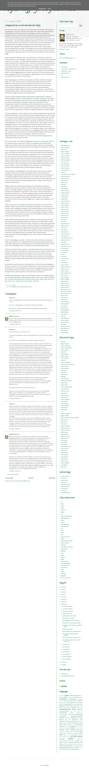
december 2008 (67, 606)
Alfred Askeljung (65, 147)
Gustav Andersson (65, 201)
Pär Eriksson (64, 450)
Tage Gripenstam (65, 328)
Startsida (31, 478)
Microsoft (74, 704)
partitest (68, 736)
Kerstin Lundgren (65, 250)
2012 (62, 594)
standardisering (79, 744)
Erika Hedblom (64, 188)
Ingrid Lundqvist (65, 225)
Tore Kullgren (64, 465)
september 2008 (67, 611)
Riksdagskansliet (65, 310)
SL (79, 707)
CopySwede (61, 700)
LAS (60, 704)
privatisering (80, 739)
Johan (37, 279)
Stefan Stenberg (65, 320)
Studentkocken (64, 673)
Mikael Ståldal (64, 434)
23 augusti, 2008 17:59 (15, 310)
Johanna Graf (64, 397)
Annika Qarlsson (65, 170)
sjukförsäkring (72, 742)
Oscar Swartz (64, 440)
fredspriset (67, 726)
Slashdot (63, 557)
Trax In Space (64, 567)
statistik (61, 745)
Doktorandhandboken (66, 516)
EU (68, 700)
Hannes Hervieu (65, 207)
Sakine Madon (64, 452)
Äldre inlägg (52, 478)
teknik (70, 745)
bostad (81, 717)
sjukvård (78, 742)
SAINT (62, 555)
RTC (62, 553)
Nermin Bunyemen (65, 293)
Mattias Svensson (65, 430)
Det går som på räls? (67, 629)
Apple (62, 503)
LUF (64, 704)
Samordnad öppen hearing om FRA (71, 637)
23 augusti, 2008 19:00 (15, 324)
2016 (62, 587)
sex (68, 742)
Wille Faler (63, 467)
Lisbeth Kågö (64, 409)
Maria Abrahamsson (66, 273)
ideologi (67, 729)
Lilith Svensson (64, 407)
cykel (81, 719)
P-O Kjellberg (64, 442)
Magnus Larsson (65, 269)
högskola (61, 729)
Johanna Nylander (65, 399)
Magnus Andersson (66, 266)
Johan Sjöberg (64, 236)
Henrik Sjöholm (65, 217)
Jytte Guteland (64, 403)
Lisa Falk (63, 260)
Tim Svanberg (64, 330)
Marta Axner (64, 421)
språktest (72, 744)
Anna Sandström (65, 164)
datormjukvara (62, 721)
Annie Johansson (65, 168)
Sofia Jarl (63, 316)
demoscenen (80, 721)
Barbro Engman (65, 354)
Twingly (63, 571)
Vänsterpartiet (63, 712)
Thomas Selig (64, 461)
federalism (69, 724)
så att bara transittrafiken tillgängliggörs (37, 100)
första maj (78, 726)
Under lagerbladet (65, 492)
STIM (81, 707)
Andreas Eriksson (65, 158)
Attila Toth (63, 352)
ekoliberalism (65, 723)
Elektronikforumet (65, 518)
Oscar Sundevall (65, 303)
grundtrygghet (71, 728)
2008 (62, 604)
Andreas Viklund (65, 476)
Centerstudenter (65, 73)
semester (65, 742)
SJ (77, 707)
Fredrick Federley (65, 190)
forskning (61, 726)
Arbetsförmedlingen (75, 695)
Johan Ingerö (64, 393)
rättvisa (61, 742)
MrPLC (62, 538)
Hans (30, 52)
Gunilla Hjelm (64, 199)
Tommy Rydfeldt (65, 463)
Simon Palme (64, 314)
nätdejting (80, 735)
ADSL (60, 695)
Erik (6, 279)
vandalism (80, 747)
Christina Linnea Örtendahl (67, 364)
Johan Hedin (64, 229)
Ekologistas (64, 372)
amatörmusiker (79, 712)
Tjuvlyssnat (64, 490)
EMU (67, 700)
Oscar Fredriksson (65, 301)
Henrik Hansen (64, 480)
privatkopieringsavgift (63, 740)
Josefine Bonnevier (66, 240)
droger (60, 723)
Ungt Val (80, 711)
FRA (18, 286)
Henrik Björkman (65, 211)
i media (37, 96)
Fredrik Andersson (65, 192)
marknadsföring (76, 733)
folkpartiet (80, 724)
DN (61, 514)
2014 (62, 592)
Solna (74, 709)
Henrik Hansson (65, 213)
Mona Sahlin (76, 706)
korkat (81, 731)
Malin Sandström (65, 486)
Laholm (67, 704)
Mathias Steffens (65, 287)
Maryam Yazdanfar (65, 426)
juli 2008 (65, 644)
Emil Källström (64, 180)
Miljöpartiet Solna (65, 436)
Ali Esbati (63, 341)
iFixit (62, 530)
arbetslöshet (79, 714)
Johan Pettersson (65, 234)
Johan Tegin (64, 482)
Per (8, 279)
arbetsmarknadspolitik (77, 716)
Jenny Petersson (65, 389)
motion (64, 735)
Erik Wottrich (64, 186)
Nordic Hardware (65, 543)
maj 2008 (65, 649)
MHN (70, 704)
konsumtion (76, 731)
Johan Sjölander (65, 395)
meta (81, 733)
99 (61, 501)
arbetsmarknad (62, 716)
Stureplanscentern (65, 326)
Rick (29, 279)
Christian (33, 279)
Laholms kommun (65, 536)
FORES (62, 520)
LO (61, 411)
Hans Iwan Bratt (65, 378)
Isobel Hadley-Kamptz (66, 387)
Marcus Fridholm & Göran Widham (70, 417)
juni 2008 (65, 647)
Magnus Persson (13, 316)
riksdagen (77, 740)
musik (68, 735)
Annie (15, 279)
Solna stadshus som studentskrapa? (71, 631)
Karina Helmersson (66, 246)
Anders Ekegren (65, 343)
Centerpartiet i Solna (66, 71)
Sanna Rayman (64, 454)
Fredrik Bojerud (65, 194)
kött (60, 733)
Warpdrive (63, 573)
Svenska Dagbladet (65, 563)
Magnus (52, 277)
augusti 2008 (66, 613)
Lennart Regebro (65, 405)
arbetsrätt (61, 717)
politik (30, 286)
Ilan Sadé (63, 221)
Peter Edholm (64, 444)
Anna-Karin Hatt (65, 166)
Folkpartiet (31, 206)
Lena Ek (63, 254)
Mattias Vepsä (64, 432)
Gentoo (63, 522)
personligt (61, 739)
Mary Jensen (64, 424)
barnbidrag (68, 717)
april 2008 (65, 651)
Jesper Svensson (65, 391)
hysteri (81, 728)
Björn (30, 281)
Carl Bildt (63, 360)
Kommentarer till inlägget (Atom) (22, 481)
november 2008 (67, 609)
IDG (62, 528)
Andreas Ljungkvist (65, 160)
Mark (22, 279)
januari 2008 (66, 659)
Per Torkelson (64, 488)
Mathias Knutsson (65, 285)
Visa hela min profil (64, 49)
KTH (62, 534)
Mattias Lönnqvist (65, 428)
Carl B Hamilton (65, 358)
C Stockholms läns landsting (68, 174)
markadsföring (69, 733)
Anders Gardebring (65, 345)
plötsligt (23, 96)
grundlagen (65, 728)
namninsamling (74, 735)
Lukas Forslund (64, 264)
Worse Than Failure (66, 578)
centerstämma (75, 719)
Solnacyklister (64, 459)
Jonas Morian (64, 401)
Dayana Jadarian (65, 178)
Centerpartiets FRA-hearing (69, 615)
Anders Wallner (65, 350)
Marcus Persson (65, 271)
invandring (72, 729)
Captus (81, 697)
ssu (75, 744)
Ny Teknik (63, 545)
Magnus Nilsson (65, 415)
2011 (62, 597)
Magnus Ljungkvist (65, 413)
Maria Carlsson (65, 275)
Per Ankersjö (64, 305)
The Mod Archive (65, 565)
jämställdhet (80, 729)
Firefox (76, 700)
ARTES (62, 506)
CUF (62, 75)
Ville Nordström (65, 332)
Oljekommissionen (66, 707)
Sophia (18, 281)
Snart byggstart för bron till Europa (71, 620)
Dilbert (62, 512)
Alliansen (67, 695)
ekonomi (71, 723)
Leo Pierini (63, 256)
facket (64, 724)
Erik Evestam (64, 182)
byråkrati (61, 719)
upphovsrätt (67, 747)
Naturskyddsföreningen (67, 540)
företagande (72, 726)
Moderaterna (69, 706)
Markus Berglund (65, 279)
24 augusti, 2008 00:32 (15, 398)
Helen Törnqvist (65, 209)
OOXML (60, 707)
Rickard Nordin (64, 308)
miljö (60, 735)
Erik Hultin (63, 184)
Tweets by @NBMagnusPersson (67, 58)
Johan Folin (64, 227)
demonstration (73, 721)
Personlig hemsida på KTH (67, 675)
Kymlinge (80, 702)
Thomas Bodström (20, 206)
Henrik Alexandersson (66, 380)
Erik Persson (64, 478)
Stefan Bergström (65, 318)
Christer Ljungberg (65, 362)
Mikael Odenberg (37, 208)
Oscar (25, 279)
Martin (50, 279)
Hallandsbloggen (65, 524)
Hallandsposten (65, 526)
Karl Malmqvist (64, 248)
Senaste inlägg (9, 478)
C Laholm (63, 172)
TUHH (62, 569)
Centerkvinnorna (65, 77)
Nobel (81, 706)
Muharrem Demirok (66, 291)
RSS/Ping (63, 551)
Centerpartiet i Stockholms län (68, 69)
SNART (62, 559)
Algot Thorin (64, 149)
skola (60, 744)
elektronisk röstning (78, 723)
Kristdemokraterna (73, 702)
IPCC (65, 702)
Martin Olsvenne (65, 283)
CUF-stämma (76, 697)
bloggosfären (74, 717)
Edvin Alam (63, 370)
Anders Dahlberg (65, 151)
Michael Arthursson (66, 289)
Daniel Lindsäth (65, 366)
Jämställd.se (64, 242)
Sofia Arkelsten (65, 456)
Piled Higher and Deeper (67, 547)
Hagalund (80, 700)
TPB (71, 711)
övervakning (65, 749)
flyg (75, 724)
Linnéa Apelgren (65, 258)
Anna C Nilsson (65, 162)
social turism (64, 744)
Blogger (47, 765)
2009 (62, 601)
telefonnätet (80, 745)
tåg (63, 747)
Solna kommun (65, 561)
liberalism (63, 733)
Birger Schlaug (64, 356)
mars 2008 (65, 654)
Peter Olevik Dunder (66, 446)
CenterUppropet (30, 96)
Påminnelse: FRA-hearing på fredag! (71, 623)
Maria (21, 281)
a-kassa (71, 712)
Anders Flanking (65, 153)
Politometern (64, 549)
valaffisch (73, 747)
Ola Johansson (64, 297)
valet (76, 747)
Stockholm (80, 709)
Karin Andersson (65, 244)
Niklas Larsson (64, 295)
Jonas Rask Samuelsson (67, 238)
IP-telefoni (61, 702)
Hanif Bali (63, 376)
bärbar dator (68, 719)
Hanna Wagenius (65, 205)
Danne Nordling (65, 368)
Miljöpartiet (62, 706)
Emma (9, 281)
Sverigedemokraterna (64, 711)
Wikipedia (63, 575)
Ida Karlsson (64, 219)
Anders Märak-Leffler (66, 348)
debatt (68, 721)
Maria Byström (64, 419)
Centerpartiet (13, 286)
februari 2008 (66, 656)
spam (69, 744)
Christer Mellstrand (65, 176)
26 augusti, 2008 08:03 (15, 428)
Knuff (62, 532)
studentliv (66, 745)
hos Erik (19, 145)
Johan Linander (65, 232)
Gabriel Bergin (64, 197)
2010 (62, 599)
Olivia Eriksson (64, 299)
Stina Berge (63, 324)
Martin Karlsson (65, 281)
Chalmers (63, 510)
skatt (81, 742)
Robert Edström (65, 312)
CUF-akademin (70, 697)
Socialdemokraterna (65, 709)
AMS (63, 695)
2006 (62, 664)
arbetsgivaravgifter (72, 714)
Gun (35, 52)
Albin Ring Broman (65, 145)
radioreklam (71, 740)
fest (73, 724)
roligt (81, 740)
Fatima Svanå (64, 374)
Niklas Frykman (65, 438)
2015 (62, 589)
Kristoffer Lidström (65, 484)
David (37, 281)
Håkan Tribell (64, 385)
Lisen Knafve (64, 262)
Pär (28, 281)
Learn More (42, 8)
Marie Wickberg (65, 277)
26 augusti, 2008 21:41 (15, 471)
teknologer (75, 745)
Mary (19, 279)
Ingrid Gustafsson (65, 223)
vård (60, 749)
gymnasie (77, 728)
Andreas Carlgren (65, 155)
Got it (49, 8)
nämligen (18, 96)
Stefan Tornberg (65, 322)
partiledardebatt (62, 736)
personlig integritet (23, 286)
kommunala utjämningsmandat (66, 731)
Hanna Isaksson (65, 203)
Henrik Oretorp (64, 215)
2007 (62, 662)
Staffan (42, 279)
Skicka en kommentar (12, 474)
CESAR (62, 508)
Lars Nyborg (64, 252)
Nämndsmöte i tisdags (68, 618)
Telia (75, 711)
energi (60, 724)
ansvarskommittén (63, 714)
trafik (60, 747)
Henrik (11, 279)
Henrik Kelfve (64, 383)
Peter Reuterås (64, 448)
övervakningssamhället (73, 749)
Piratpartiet (73, 707)
